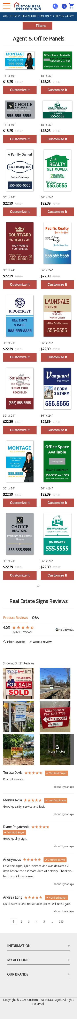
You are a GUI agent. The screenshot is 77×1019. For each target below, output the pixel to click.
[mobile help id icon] (55, 6)
